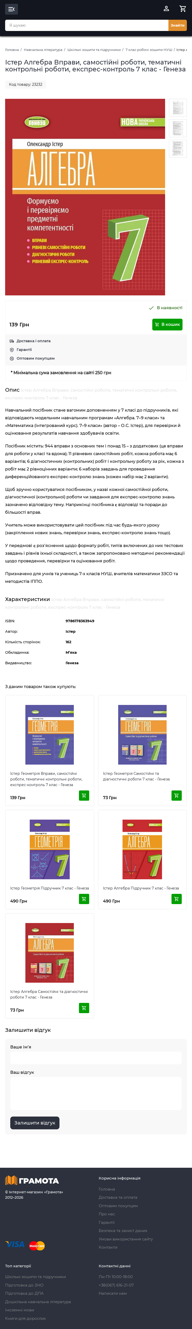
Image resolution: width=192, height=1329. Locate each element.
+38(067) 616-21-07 (116, 1285)
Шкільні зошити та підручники (94, 50)
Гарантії (24, 349)
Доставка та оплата (118, 1197)
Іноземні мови (19, 1309)
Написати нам (113, 1293)
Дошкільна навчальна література (38, 1301)
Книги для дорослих (25, 1318)
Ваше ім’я (96, 1054)
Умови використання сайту (126, 1239)
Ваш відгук (96, 1090)
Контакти (108, 1247)
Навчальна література (43, 50)
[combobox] (86, 25)
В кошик (167, 324)
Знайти (178, 25)
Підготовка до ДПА (24, 1293)
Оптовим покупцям (36, 358)
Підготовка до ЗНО (24, 1285)
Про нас (107, 1214)
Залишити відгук (34, 1123)
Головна (12, 50)
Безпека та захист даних (123, 1230)
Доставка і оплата (33, 341)
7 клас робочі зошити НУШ (149, 50)
